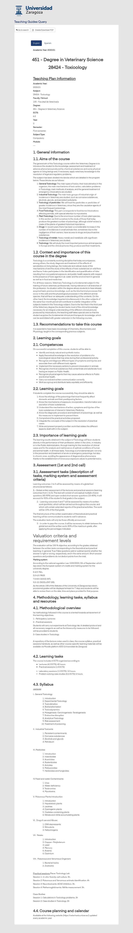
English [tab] (36, 43)
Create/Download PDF (43, 30)
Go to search (22, 30)
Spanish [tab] (47, 43)
